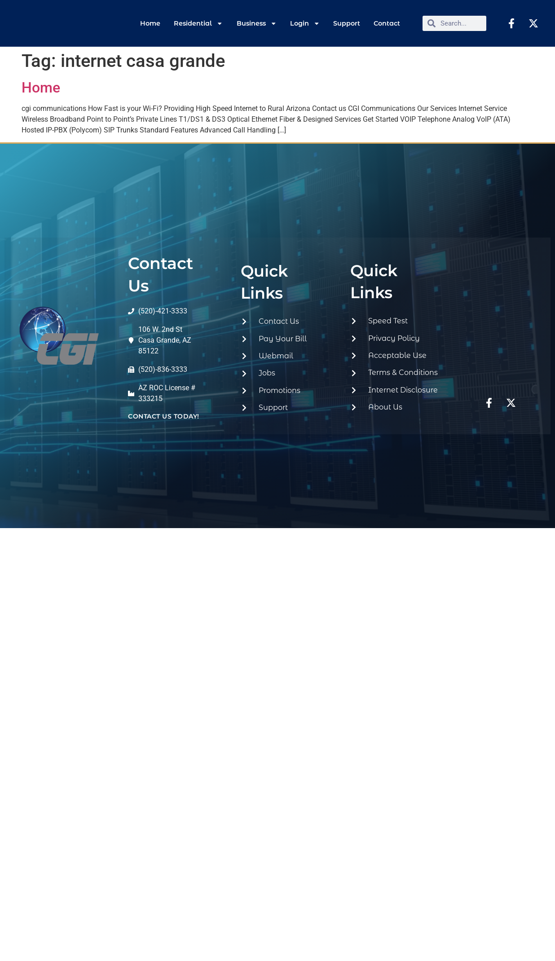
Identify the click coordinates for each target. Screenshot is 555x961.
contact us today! (163, 416)
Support (346, 23)
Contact (387, 23)
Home (150, 23)
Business (257, 23)
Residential (198, 23)
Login (305, 23)
